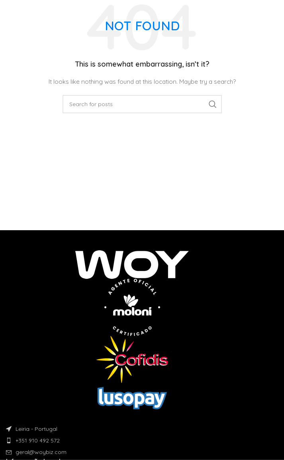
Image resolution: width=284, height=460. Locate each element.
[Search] (142, 104)
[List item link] (142, 440)
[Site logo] (33, 11)
